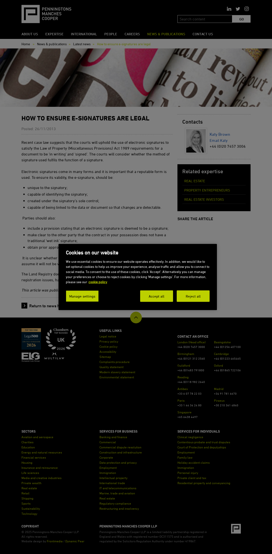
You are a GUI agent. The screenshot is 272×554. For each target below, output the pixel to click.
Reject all (193, 296)
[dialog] (137, 277)
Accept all (156, 296)
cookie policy (97, 282)
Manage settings (82, 296)
